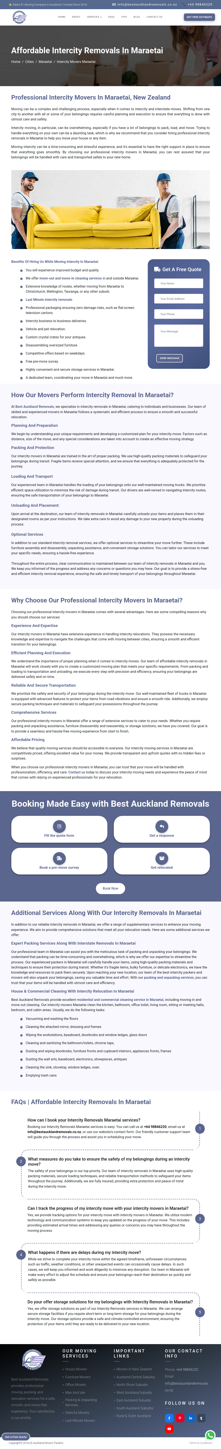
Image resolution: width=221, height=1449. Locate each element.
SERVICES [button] (93, 17)
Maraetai (45, 62)
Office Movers (75, 1385)
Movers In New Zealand (134, 1369)
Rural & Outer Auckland (134, 1416)
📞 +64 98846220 (197, 4)
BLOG (136, 17)
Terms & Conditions (200, 1443)
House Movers (76, 1369)
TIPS (124, 17)
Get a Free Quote (17, 1436)
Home (15, 62)
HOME (61, 17)
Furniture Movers (78, 1377)
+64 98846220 (155, 1127)
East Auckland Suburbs (134, 1400)
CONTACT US (154, 17)
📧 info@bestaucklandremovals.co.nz (144, 4)
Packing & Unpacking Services (81, 1402)
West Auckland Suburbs (134, 1393)
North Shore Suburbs (132, 1385)
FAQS (111, 17)
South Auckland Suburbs (135, 1408)
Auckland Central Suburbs (136, 1377)
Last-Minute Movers (80, 1421)
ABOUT (76, 17)
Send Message (169, 358)
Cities (29, 62)
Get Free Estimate (199, 17)
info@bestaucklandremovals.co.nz (54, 1132)
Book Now (110, 888)
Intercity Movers (77, 1413)
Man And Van (75, 1393)
